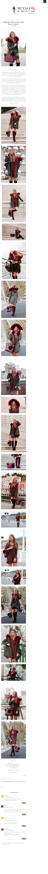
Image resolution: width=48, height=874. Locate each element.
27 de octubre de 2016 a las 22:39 (9, 830)
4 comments (3, 779)
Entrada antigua (21, 781)
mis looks (17, 19)
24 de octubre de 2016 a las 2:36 (9, 797)
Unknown (6, 795)
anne (5, 817)
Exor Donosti (15, 763)
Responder (24, 814)
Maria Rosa (6, 828)
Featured (10, 19)
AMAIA (5, 806)
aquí (20, 764)
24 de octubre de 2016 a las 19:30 (9, 807)
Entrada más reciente (7, 781)
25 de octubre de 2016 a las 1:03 (9, 818)
